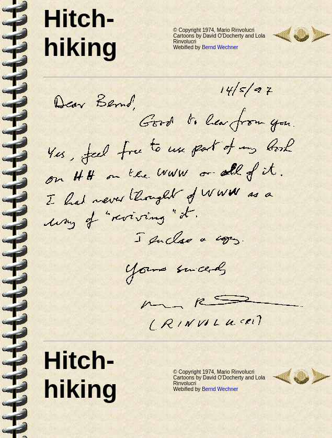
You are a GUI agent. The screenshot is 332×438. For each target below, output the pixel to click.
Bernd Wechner (220, 47)
